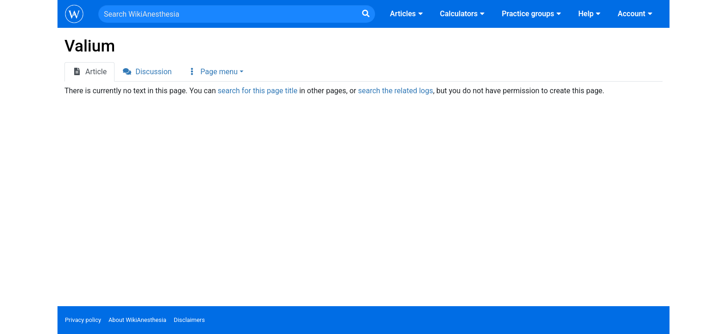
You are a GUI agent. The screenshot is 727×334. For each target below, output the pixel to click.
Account (636, 13)
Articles (407, 13)
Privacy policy (83, 319)
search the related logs (395, 90)
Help (590, 13)
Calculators (463, 13)
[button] (215, 72)
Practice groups (532, 13)
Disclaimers (189, 319)
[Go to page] (366, 14)
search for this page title (257, 90)
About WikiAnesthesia (137, 319)
